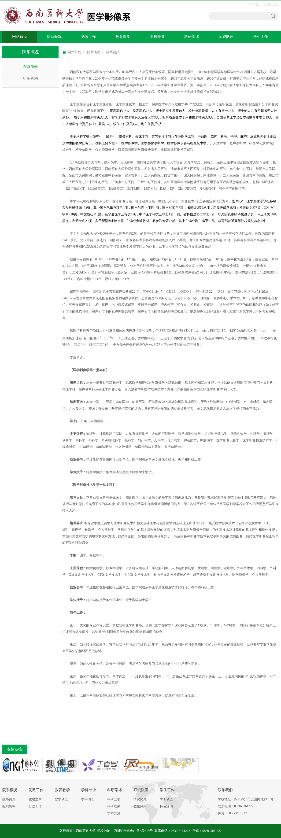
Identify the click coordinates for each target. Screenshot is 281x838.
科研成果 (113, 806)
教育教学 (122, 37)
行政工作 (35, 806)
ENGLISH (272, 4)
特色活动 (166, 806)
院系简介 (30, 67)
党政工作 (88, 37)
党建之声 (35, 799)
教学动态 (61, 799)
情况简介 (140, 799)
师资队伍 (226, 37)
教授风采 (140, 806)
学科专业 (157, 37)
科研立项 (113, 799)
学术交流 (113, 813)
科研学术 (191, 37)
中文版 (254, 4)
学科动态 (87, 799)
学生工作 (260, 37)
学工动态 (166, 799)
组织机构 (30, 79)
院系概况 (54, 37)
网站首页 (19, 37)
